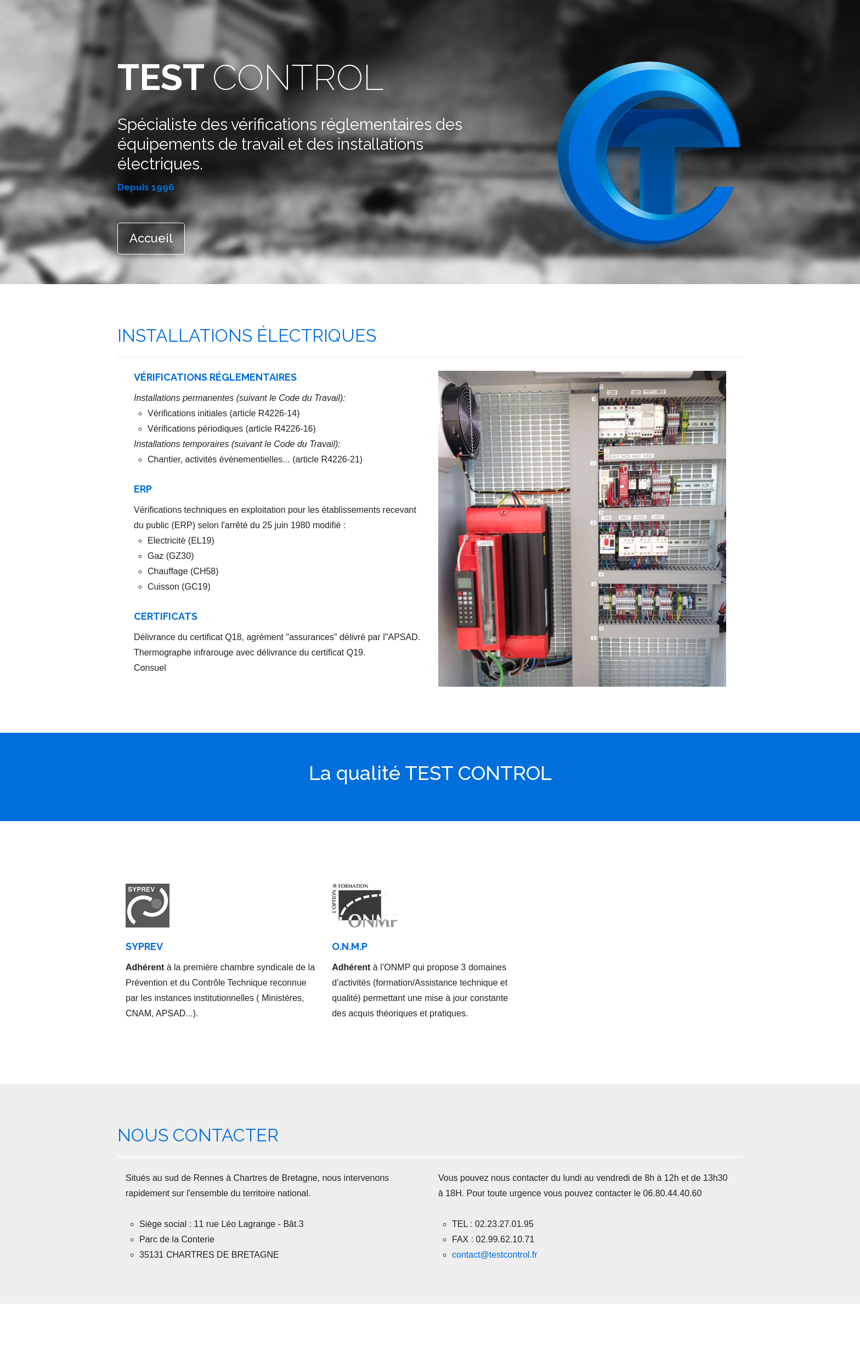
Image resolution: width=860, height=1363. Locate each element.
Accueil (151, 238)
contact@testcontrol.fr (495, 1254)
